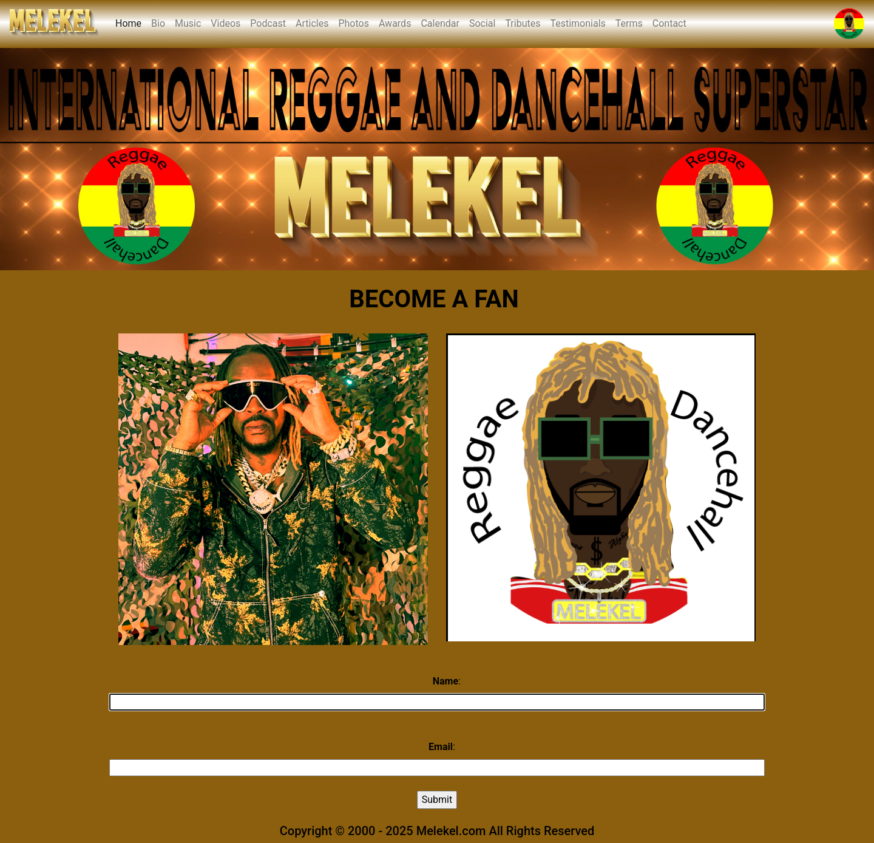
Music (188, 23)
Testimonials (577, 23)
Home (130, 22)
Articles (312, 23)
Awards (395, 23)
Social (482, 23)
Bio (158, 23)
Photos (353, 23)
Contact (669, 23)
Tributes (522, 23)
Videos (225, 23)
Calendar (440, 23)
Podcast (268, 23)
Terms (629, 23)
